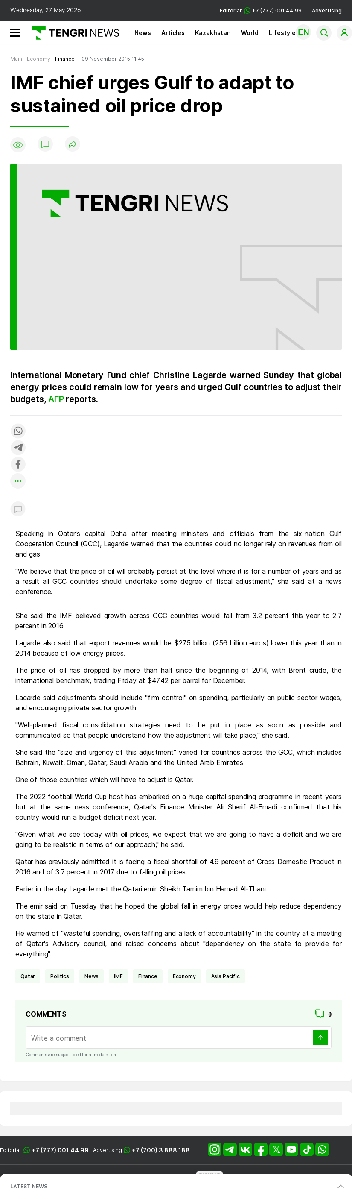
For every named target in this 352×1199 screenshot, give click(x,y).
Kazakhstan (213, 32)
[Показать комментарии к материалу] (18, 509)
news (91, 976)
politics (59, 976)
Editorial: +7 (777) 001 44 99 (261, 10)
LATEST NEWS (28, 1186)
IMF (118, 976)
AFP (57, 399)
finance (147, 976)
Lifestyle (282, 32)
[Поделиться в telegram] (18, 448)
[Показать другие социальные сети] (18, 481)
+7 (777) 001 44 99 (60, 1150)
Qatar (27, 976)
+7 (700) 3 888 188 (161, 1150)
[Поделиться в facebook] (18, 465)
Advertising (327, 10)
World (250, 32)
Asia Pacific (225, 976)
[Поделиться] (72, 144)
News (142, 32)
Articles (173, 32)
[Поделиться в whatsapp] (18, 431)
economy (184, 976)
